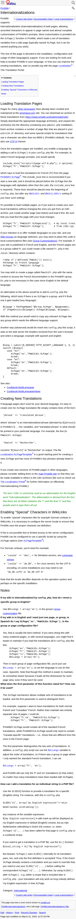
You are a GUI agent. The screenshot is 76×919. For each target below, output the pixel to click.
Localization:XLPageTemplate (16, 454)
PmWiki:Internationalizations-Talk (55, 906)
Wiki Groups (7, 236)
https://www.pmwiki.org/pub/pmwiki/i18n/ (46, 117)
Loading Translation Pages (12, 82)
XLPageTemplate (32, 540)
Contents (7, 78)
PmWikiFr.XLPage (10, 177)
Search (42, 912)
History (9, 912)
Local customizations (63, 19)
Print (17, 912)
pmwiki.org (45, 902)
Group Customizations (45, 240)
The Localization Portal (12, 481)
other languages (26, 109)
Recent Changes (29, 912)
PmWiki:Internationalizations (13, 906)
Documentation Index (43, 19)
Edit (2, 912)
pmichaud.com (27, 113)
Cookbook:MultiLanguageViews (23, 391)
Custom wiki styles (24, 19)
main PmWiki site (47, 473)
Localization (65, 65)
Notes (3, 94)
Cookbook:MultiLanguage (20, 387)
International (20, 890)
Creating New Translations (12, 86)
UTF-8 (13, 141)
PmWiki (4, 8)
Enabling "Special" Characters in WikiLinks (19, 90)
